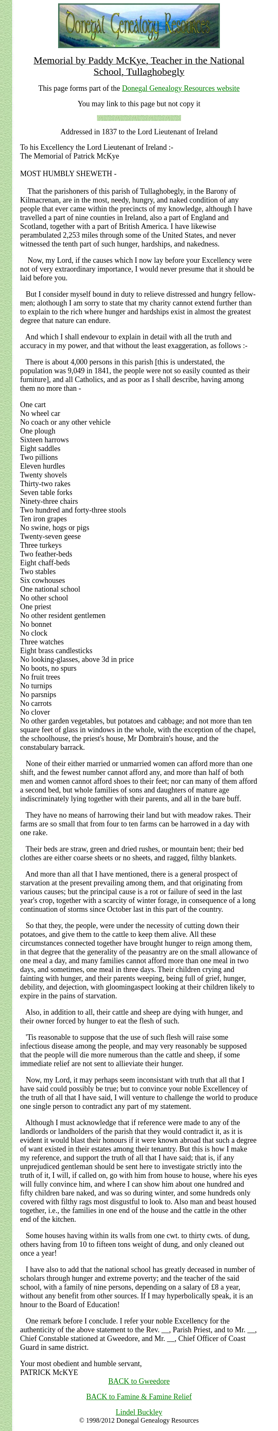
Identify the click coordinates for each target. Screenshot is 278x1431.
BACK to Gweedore (139, 1381)
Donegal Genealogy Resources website (181, 88)
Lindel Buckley (139, 1412)
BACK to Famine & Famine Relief (138, 1397)
